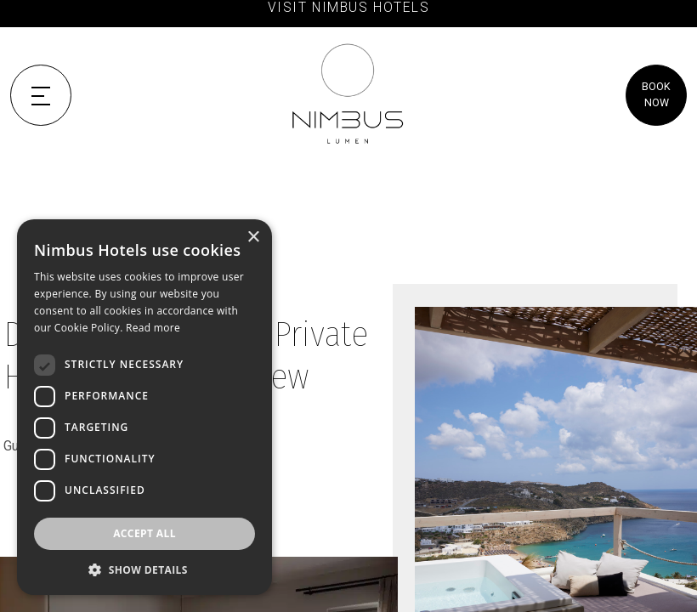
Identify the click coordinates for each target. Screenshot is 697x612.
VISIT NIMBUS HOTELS (349, 7)
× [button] (252, 237)
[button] (144, 569)
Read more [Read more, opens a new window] (153, 327)
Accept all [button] (144, 533)
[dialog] (144, 407)
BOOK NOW (656, 94)
